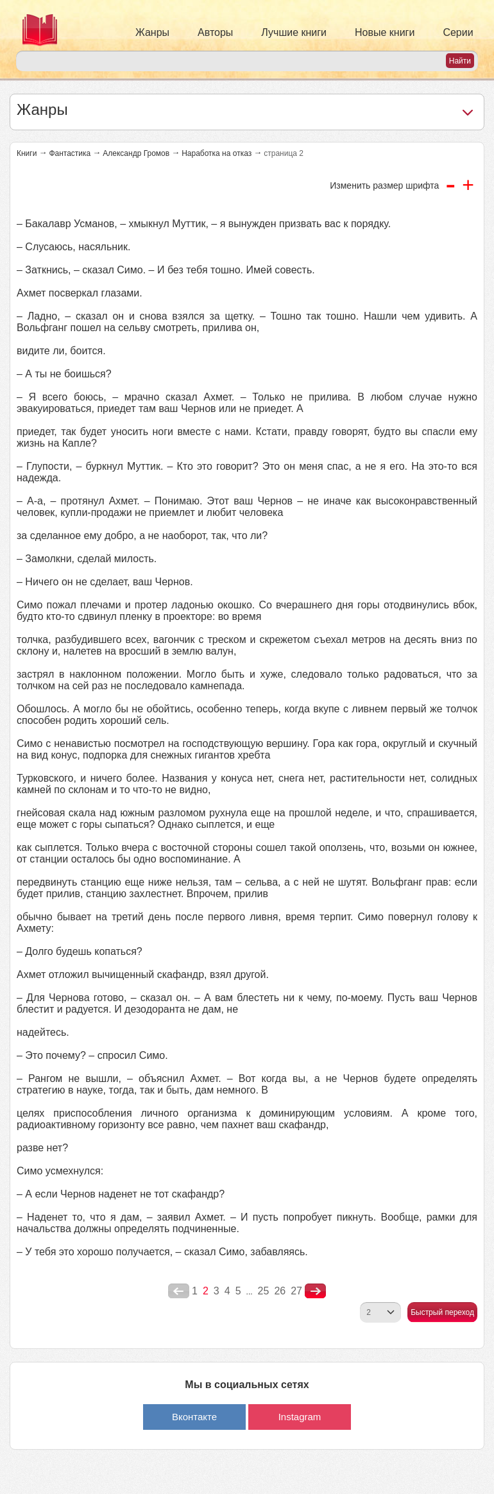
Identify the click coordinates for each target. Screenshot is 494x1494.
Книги (27, 153)
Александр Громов (136, 153)
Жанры (152, 32)
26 (279, 1290)
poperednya (178, 1291)
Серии (458, 32)
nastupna (315, 1291)
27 (296, 1290)
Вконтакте (194, 1416)
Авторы (215, 32)
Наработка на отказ (216, 153)
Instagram (299, 1416)
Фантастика (69, 153)
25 (263, 1290)
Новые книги (384, 32)
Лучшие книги (294, 32)
